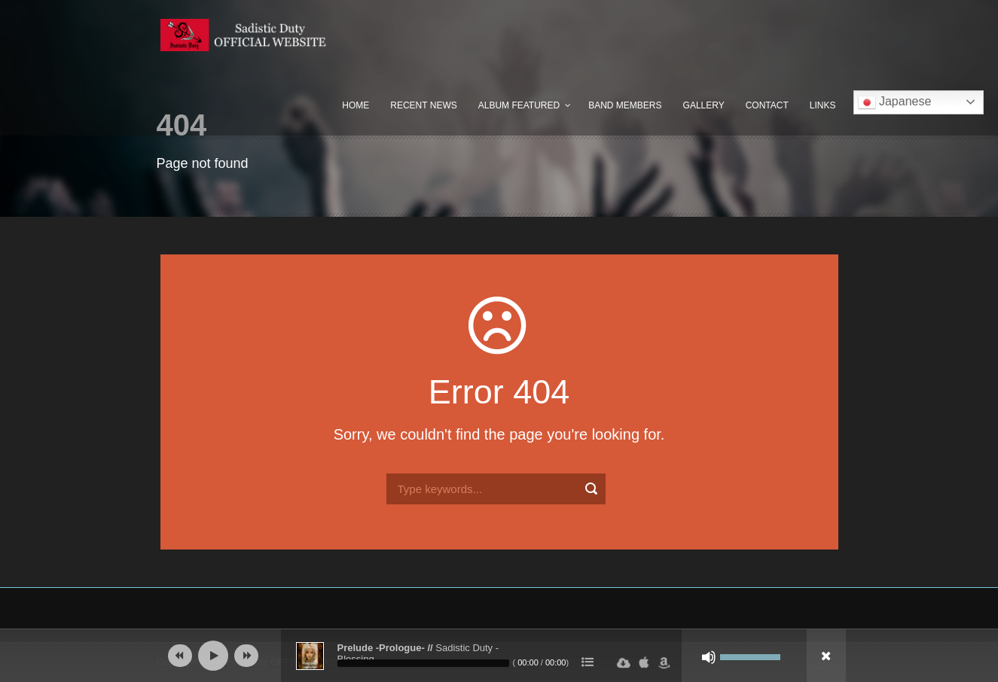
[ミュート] (708, 657)
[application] (499, 655)
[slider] (423, 663)
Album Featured (519, 105)
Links (823, 105)
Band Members (624, 105)
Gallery (704, 105)
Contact (767, 105)
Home (355, 105)
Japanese (895, 102)
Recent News (423, 105)
